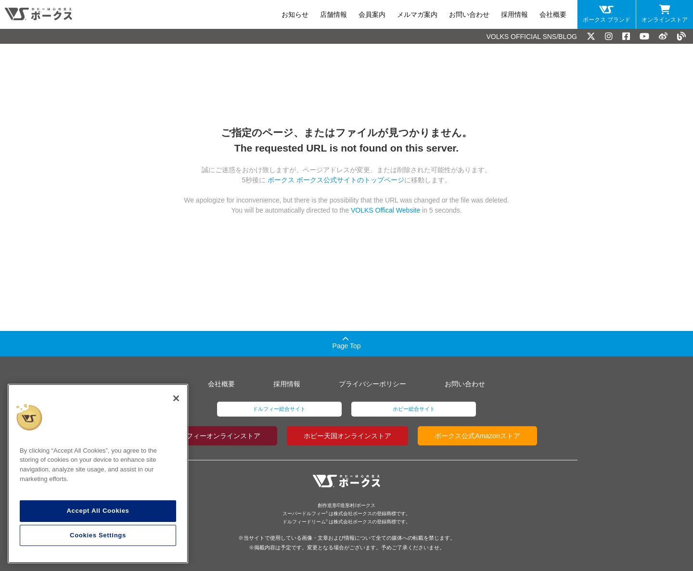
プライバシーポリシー (372, 384)
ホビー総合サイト (414, 409)
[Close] (176, 398)
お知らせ (295, 14)
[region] (98, 474)
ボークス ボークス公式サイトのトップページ (335, 180)
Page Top (347, 343)
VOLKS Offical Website (385, 210)
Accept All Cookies (97, 510)
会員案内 (372, 14)
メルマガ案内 (417, 14)
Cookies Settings (98, 535)
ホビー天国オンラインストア (347, 436)
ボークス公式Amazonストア (477, 436)
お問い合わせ (469, 14)
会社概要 (552, 14)
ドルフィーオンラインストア (216, 436)
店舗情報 (333, 14)
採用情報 (514, 14)
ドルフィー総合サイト (279, 409)
